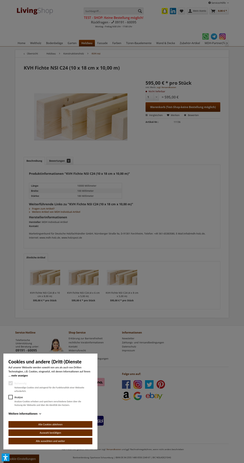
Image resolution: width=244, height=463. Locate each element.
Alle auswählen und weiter (50, 441)
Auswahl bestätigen (50, 432)
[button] (5, 457)
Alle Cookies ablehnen (50, 424)
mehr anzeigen (19, 375)
